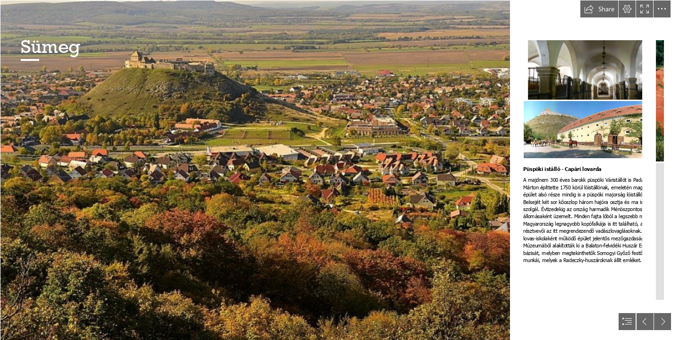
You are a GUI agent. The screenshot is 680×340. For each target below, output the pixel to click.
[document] (340, 170)
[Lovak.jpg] (599, 130)
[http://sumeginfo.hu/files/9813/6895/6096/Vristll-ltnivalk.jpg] (599, 70)
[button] (599, 8)
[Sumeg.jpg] (255, 170)
